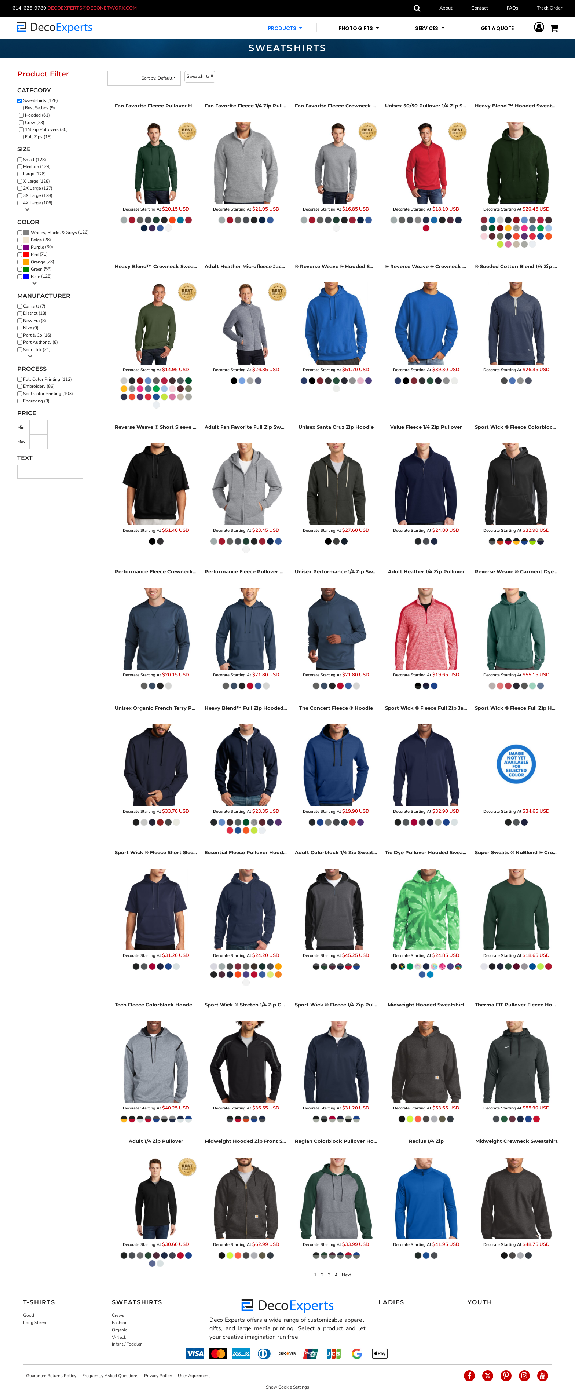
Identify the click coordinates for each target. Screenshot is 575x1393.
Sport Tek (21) (37, 349)
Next (346, 1275)
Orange (38, 262)
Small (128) (34, 159)
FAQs (512, 8)
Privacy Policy (158, 1376)
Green (37, 269)
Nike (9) (31, 328)
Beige (36, 240)
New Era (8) (34, 320)
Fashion (120, 1323)
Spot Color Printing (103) (48, 393)
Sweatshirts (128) (40, 100)
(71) (35, 254)
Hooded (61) (37, 115)
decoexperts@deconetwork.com (94, 8)
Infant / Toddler (127, 1344)
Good (28, 1315)
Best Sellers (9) (40, 108)
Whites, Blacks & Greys (54, 232)
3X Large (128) (37, 195)
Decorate (131, 209)
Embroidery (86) (39, 386)
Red (35, 254)
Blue (35, 276)
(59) (37, 269)
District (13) (35, 313)
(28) (37, 240)
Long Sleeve (35, 1323)
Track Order (550, 8)
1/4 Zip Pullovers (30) (46, 129)
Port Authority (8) (40, 342)
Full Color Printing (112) (47, 379)
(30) (38, 247)
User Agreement (194, 1376)
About (446, 8)
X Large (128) (36, 181)
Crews (118, 1315)
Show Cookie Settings (287, 1387)
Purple (37, 247)
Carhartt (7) (34, 306)
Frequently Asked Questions (110, 1376)
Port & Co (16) (37, 335)
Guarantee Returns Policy (51, 1376)
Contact (479, 8)
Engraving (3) (36, 401)
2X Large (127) (37, 188)
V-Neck (119, 1337)
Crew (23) (34, 122)
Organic (119, 1330)
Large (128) (34, 174)
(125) (37, 276)
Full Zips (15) (38, 137)
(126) (56, 232)
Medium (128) (37, 166)
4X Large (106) (37, 203)
